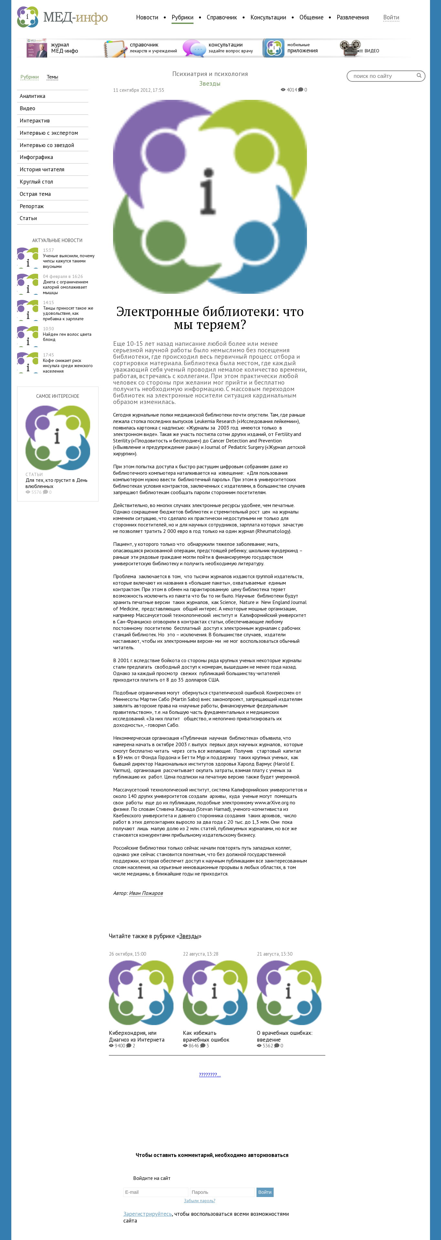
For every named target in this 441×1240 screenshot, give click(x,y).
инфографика (36, 157)
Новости (147, 17)
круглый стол (36, 181)
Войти (391, 17)
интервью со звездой (47, 145)
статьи (28, 218)
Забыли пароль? (199, 1200)
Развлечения (353, 17)
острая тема (35, 193)
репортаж (32, 206)
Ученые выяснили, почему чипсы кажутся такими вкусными (69, 258)
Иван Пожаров (146, 893)
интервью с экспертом (49, 132)
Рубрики (183, 17)
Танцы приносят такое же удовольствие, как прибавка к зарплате (68, 311)
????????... (210, 1074)
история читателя (42, 169)
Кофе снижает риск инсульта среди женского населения (68, 363)
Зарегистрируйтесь (147, 1213)
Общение (311, 17)
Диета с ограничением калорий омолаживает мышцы (65, 284)
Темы (52, 77)
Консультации (268, 17)
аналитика (32, 96)
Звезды (189, 935)
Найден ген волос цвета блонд (67, 334)
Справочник (222, 17)
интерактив (35, 120)
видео (27, 108)
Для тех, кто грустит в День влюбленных (57, 483)
